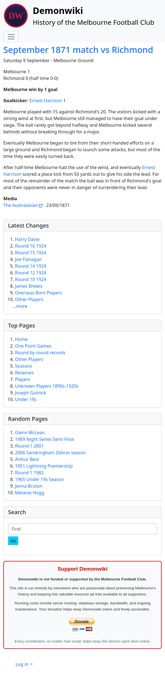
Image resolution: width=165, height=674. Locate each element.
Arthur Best (27, 459)
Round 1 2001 (29, 446)
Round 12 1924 (30, 273)
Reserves (24, 373)
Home (21, 339)
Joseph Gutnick (30, 393)
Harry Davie (27, 239)
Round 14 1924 (30, 266)
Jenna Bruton (28, 486)
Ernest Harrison (45, 100)
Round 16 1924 (30, 246)
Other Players (29, 299)
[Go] (13, 540)
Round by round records (40, 353)
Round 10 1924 (30, 279)
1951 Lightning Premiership (44, 466)
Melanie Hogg (29, 493)
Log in (22, 664)
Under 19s (25, 399)
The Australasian (20, 205)
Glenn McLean (30, 432)
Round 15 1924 (30, 253)
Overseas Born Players (38, 293)
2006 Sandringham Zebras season (50, 453)
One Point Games (33, 346)
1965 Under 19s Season (39, 479)
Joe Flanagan (28, 259)
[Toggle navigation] (11, 36)
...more (19, 306)
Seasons (23, 366)
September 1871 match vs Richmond (78, 49)
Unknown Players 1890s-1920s (46, 386)
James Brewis (28, 286)
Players (22, 379)
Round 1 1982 (29, 473)
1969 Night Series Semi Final (44, 439)
